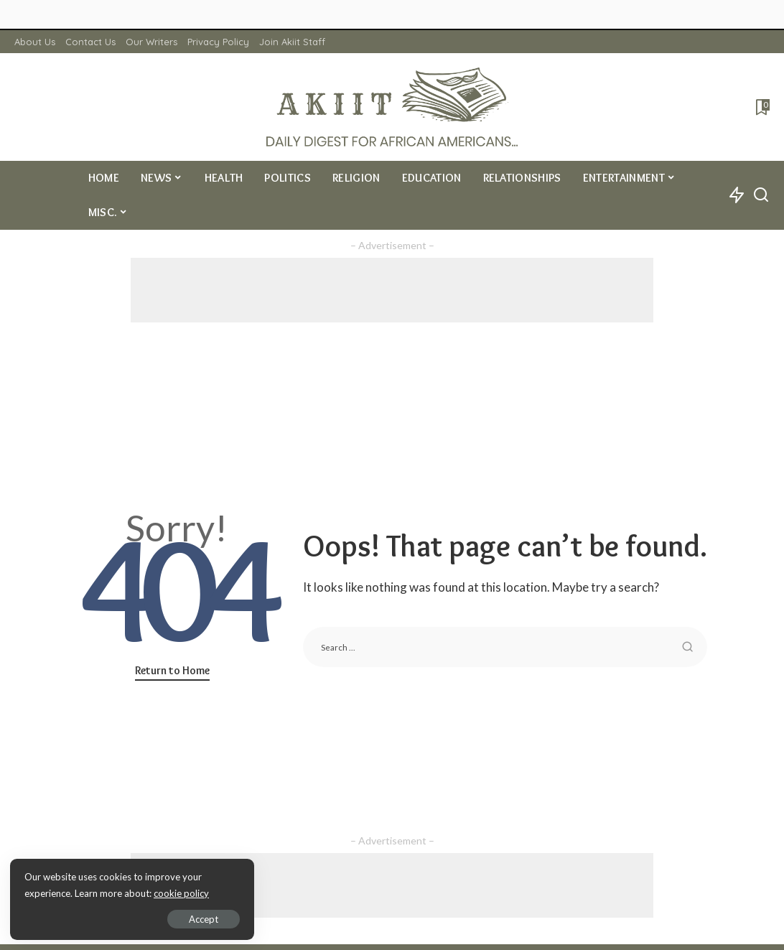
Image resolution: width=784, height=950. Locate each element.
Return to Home (172, 670)
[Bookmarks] (761, 107)
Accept (175, 918)
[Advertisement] (392, 290)
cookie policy (182, 892)
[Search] (761, 195)
